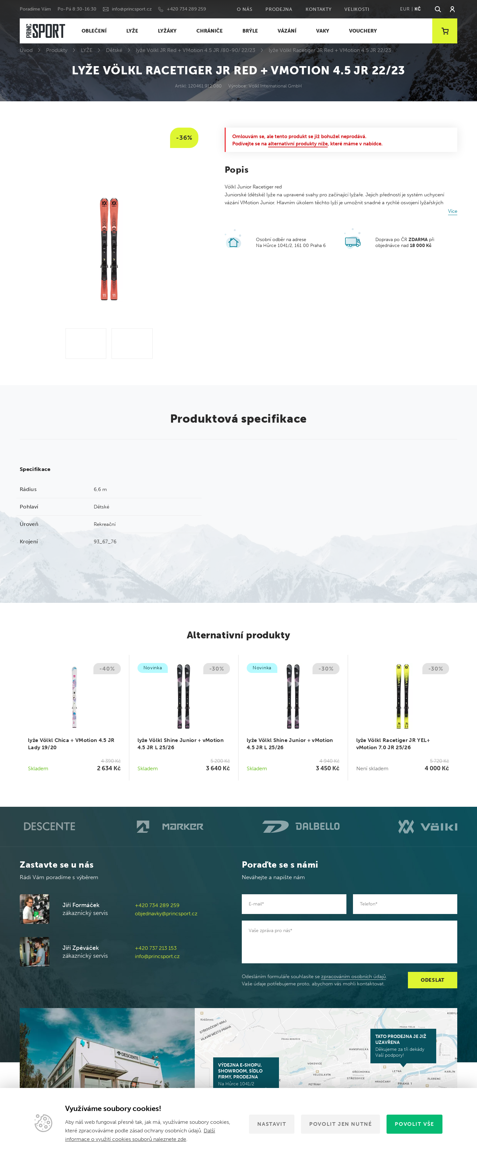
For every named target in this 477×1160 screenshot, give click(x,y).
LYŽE (132, 31)
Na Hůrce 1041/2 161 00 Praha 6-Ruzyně (246, 1077)
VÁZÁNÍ (287, 31)
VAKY (322, 31)
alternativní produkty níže (298, 144)
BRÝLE (250, 31)
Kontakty (319, 9)
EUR (405, 9)
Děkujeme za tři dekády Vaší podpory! (403, 1046)
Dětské (114, 50)
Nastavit (271, 1124)
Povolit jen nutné (340, 1124)
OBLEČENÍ (94, 31)
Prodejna (278, 9)
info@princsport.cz (132, 9)
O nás (245, 9)
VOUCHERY (363, 31)
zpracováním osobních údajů (353, 976)
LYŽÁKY (167, 31)
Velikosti (356, 9)
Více (452, 211)
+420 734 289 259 (186, 9)
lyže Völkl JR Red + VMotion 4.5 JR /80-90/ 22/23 (195, 50)
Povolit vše (414, 1124)
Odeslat (432, 980)
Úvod (26, 50)
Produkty (56, 50)
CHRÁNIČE (209, 31)
